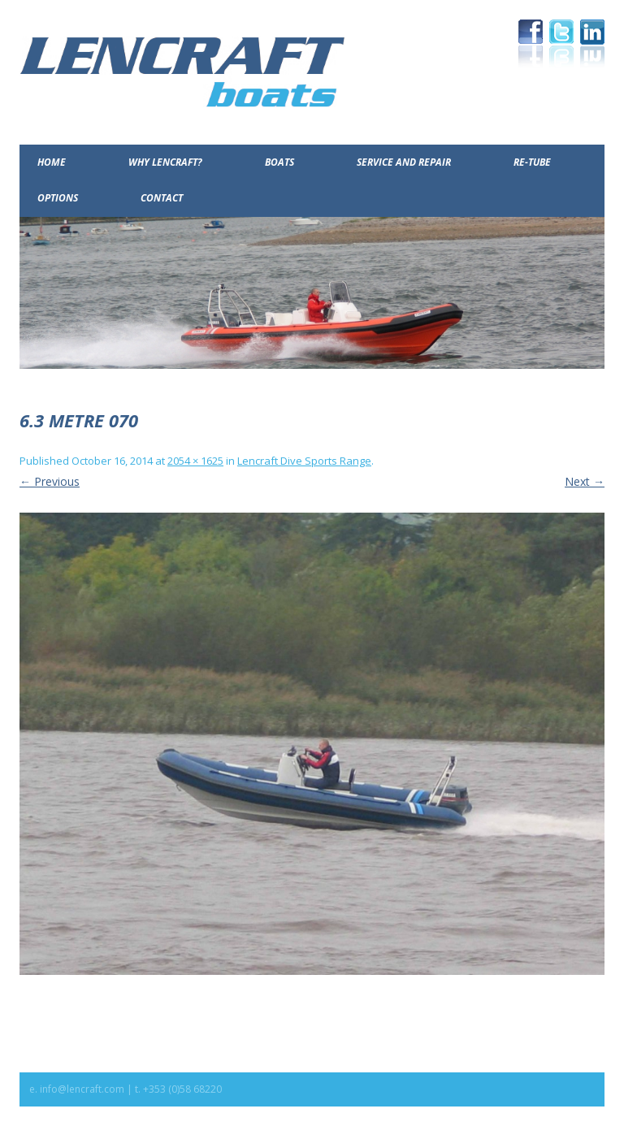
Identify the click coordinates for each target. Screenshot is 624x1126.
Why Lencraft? (165, 162)
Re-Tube (532, 162)
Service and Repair (404, 162)
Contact (162, 198)
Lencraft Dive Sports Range (304, 460)
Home (51, 162)
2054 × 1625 (195, 460)
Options (57, 198)
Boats (279, 162)
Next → (584, 481)
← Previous (50, 481)
